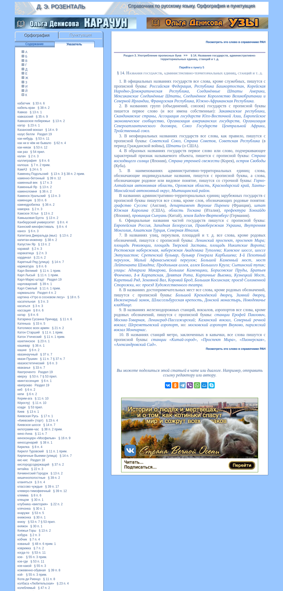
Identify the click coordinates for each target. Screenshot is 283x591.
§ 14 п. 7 (58, 262)
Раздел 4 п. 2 (46, 293)
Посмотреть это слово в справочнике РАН (236, 42)
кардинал (24, 257)
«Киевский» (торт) (30, 420)
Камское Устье (28, 213)
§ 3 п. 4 (40, 482)
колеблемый (26, 588)
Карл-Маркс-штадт (31, 279)
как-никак (24, 147)
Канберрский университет (36, 222)
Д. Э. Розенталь (61, 6)
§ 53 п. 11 (42, 138)
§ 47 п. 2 (44, 588)
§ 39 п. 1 (46, 284)
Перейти (242, 465)
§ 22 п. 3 (37, 469)
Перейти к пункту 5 (191, 67)
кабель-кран (26, 108)
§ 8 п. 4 (62, 222)
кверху (22, 376)
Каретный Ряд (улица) (33, 262)
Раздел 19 (44, 134)
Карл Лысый (26, 275)
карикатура (26, 266)
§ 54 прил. (37, 152)
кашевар (24, 345)
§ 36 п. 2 (46, 191)
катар (22, 315)
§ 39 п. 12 (54, 178)
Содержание (34, 44)
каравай (23, 249)
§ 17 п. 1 (47, 416)
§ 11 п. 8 (49, 579)
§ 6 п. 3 (33, 231)
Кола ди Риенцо (29, 579)
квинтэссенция (28, 381)
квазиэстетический (31, 363)
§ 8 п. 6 (44, 160)
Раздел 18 (37, 460)
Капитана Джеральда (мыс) (37, 235)
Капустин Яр (27, 244)
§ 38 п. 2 (44, 108)
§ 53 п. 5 (38, 513)
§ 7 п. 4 (35, 539)
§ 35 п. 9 (42, 116)
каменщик (25, 200)
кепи (21, 394)
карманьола (26, 293)
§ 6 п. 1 (46, 381)
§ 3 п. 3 (43, 301)
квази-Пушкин (28, 359)
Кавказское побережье (34, 121)
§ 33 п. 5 (39, 323)
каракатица (26, 253)
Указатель (74, 44)
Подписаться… (140, 467)
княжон (23, 526)
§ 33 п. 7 (39, 367)
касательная (26, 301)
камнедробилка (29, 205)
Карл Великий (28, 271)
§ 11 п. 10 (41, 398)
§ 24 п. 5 (36, 169)
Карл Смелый (27, 288)
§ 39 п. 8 (54, 570)
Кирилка (24, 447)
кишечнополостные (32, 478)
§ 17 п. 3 (46, 182)
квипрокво (25, 385)
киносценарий (28, 442)
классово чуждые (30, 486)
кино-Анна (25, 434)
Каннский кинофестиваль (36, 227)
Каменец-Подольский (33, 174)
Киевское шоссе (29, 425)
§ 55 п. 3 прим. (36, 557)
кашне (22, 350)
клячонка (24, 508)
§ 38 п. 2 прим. (74, 174)
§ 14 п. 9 (51, 130)
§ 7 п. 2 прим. (40, 165)
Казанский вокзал (30, 130)
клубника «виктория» (33, 504)
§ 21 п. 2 (40, 257)
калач (22, 156)
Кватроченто (27, 372)
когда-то (24, 552)
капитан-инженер (30, 240)
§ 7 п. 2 (39, 548)
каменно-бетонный (31, 178)
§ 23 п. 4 (52, 420)
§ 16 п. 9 (65, 438)
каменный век (28, 182)
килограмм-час (28, 429)
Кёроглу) (24, 403)
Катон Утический (30, 337)
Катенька (24, 323)
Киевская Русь (28, 416)
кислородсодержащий (33, 464)
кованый (24, 544)
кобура (22, 535)
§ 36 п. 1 (39, 345)
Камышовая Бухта (31, 218)
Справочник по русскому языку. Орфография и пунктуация (191, 5)
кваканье (24, 367)
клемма (23, 495)
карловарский (28, 284)
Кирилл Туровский (31, 451)
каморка (24, 209)
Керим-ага (25, 398)
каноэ (22, 231)
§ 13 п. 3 (57, 174)
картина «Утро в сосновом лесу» (41, 297)
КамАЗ (22, 169)
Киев (21, 412)
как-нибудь (25, 138)
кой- (21, 574)
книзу (21, 522)
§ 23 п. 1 (34, 125)
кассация (24, 310)
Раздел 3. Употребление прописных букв (153, 55)
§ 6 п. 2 (34, 350)
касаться (24, 306)
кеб (20, 389)
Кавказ (22, 112)
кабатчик (24, 103)
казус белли (26, 134)
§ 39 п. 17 (52, 486)
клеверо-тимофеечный (34, 491)
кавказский (25, 116)
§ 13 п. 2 (59, 121)
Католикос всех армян (33, 328)
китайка (23, 469)
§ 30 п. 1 (37, 500)
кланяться (25, 482)
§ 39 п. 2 (54, 478)
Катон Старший (29, 332)
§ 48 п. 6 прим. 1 (44, 544)
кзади (22, 407)
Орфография (36, 35)
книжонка (24, 517)
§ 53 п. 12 (40, 147)
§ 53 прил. (49, 376)
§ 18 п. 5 (73, 297)
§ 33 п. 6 (39, 103)
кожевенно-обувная (32, 570)
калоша (23, 165)
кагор (21, 125)
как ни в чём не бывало (35, 143)
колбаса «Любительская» (36, 583)
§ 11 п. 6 (66, 319)
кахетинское (26, 341)
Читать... (133, 462)
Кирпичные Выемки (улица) (37, 456)
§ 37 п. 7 (46, 354)
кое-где (23, 561)
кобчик (22, 539)
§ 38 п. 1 (46, 442)
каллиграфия (27, 160)
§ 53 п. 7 (36, 376)
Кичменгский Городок (33, 473)
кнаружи (24, 513)
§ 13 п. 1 (36, 112)
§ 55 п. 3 (40, 566)
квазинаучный (28, 354)
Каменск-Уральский (32, 196)
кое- (21, 557)
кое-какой (25, 566)
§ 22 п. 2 (56, 504)
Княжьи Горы (27, 530)
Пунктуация (80, 35)
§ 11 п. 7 (46, 359)
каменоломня (27, 191)
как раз (23, 152)
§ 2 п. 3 (33, 156)
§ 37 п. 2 (58, 464)
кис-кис (23, 460)
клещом (23, 500)
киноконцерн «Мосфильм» (37, 438)
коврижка (24, 548)
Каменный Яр (27, 187)
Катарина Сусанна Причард (37, 319)
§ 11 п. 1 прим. (50, 271)
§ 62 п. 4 (60, 143)
